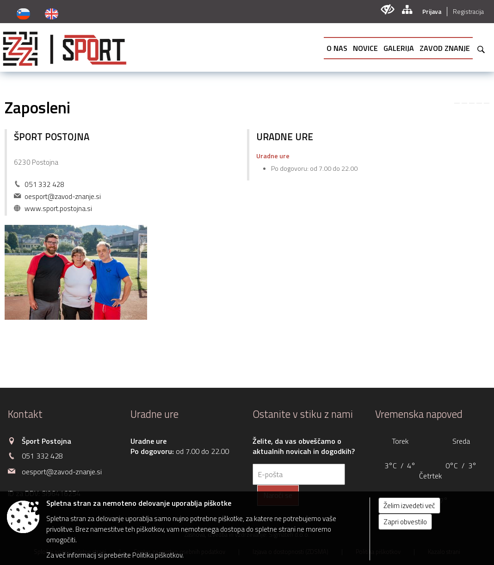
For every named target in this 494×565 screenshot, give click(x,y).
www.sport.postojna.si (58, 208)
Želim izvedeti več (409, 505)
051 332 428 (45, 184)
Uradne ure (154, 414)
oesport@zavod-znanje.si (63, 196)
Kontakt (25, 414)
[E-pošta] (299, 474)
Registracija (468, 11)
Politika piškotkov (157, 555)
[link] (457, 103)
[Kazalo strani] (406, 9)
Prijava (431, 11)
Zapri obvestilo (405, 521)
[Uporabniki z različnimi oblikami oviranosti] (387, 9)
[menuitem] (337, 48)
